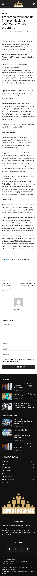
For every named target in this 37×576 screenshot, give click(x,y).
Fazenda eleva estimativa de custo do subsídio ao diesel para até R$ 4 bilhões (23, 386)
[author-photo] (18, 307)
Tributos (9, 10)
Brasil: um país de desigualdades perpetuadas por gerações (7, 287)
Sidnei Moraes (8, 31)
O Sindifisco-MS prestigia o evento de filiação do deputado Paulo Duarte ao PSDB (24, 422)
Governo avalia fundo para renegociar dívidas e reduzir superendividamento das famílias (24, 405)
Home (3, 10)
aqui (7, 259)
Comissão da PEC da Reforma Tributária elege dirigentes (27, 286)
